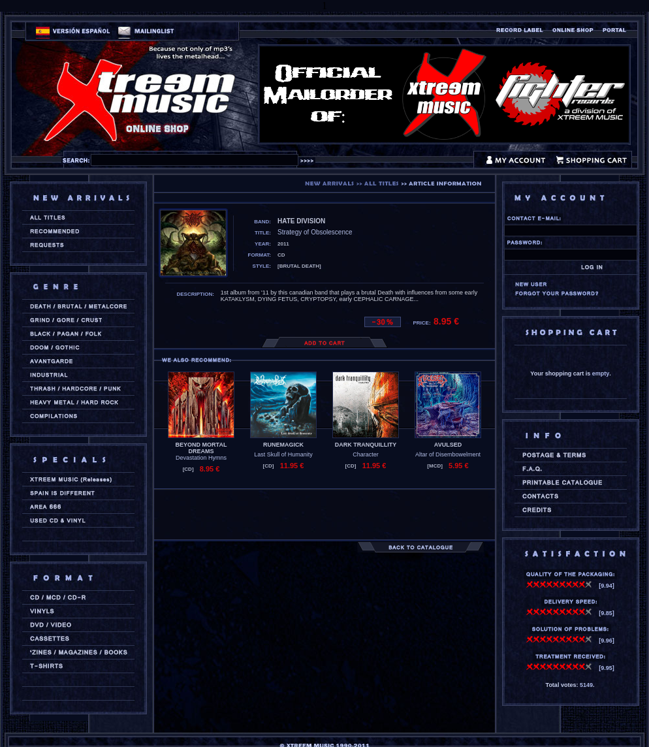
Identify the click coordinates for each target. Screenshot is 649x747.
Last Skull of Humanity (283, 454)
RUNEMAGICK (283, 444)
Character (366, 454)
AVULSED (448, 444)
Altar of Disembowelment (448, 454)
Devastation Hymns (201, 457)
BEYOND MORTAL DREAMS (201, 447)
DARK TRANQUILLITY (366, 444)
